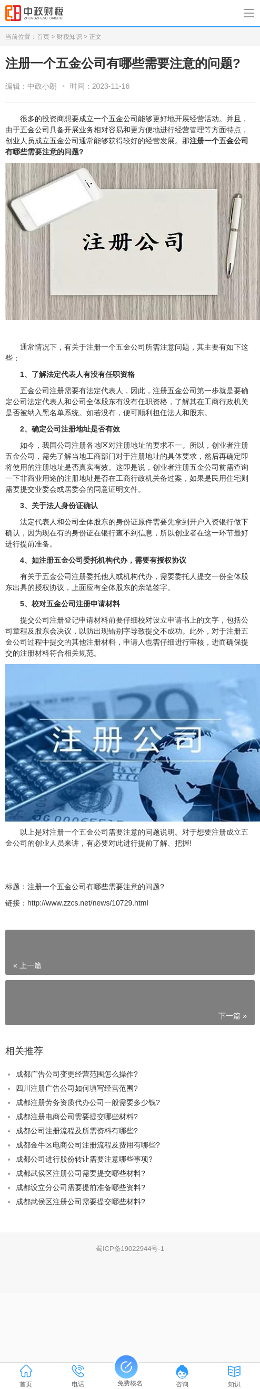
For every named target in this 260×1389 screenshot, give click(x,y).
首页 (43, 36)
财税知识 (69, 36)
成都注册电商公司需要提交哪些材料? (77, 1116)
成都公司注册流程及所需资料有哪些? (77, 1131)
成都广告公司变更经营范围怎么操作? (77, 1074)
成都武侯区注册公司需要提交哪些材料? (80, 1173)
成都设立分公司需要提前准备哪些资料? (80, 1187)
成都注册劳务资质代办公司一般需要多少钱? (88, 1102)
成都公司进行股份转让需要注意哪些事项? (84, 1159)
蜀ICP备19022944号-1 (130, 1249)
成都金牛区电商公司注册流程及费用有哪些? (88, 1145)
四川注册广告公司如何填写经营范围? (77, 1088)
